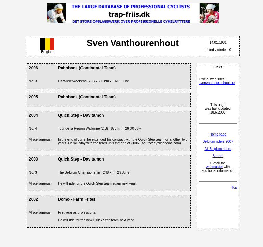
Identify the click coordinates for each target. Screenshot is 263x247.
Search (217, 156)
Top (234, 187)
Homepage (218, 134)
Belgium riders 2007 (218, 141)
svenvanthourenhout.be (217, 83)
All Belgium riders (217, 149)
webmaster (214, 167)
